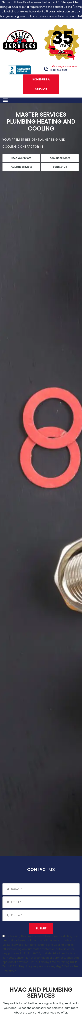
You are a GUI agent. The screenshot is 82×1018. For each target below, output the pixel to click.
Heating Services (21, 158)
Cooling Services (60, 158)
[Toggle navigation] (5, 100)
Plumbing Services (21, 167)
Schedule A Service (41, 84)
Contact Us (60, 167)
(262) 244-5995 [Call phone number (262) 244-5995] (58, 70)
